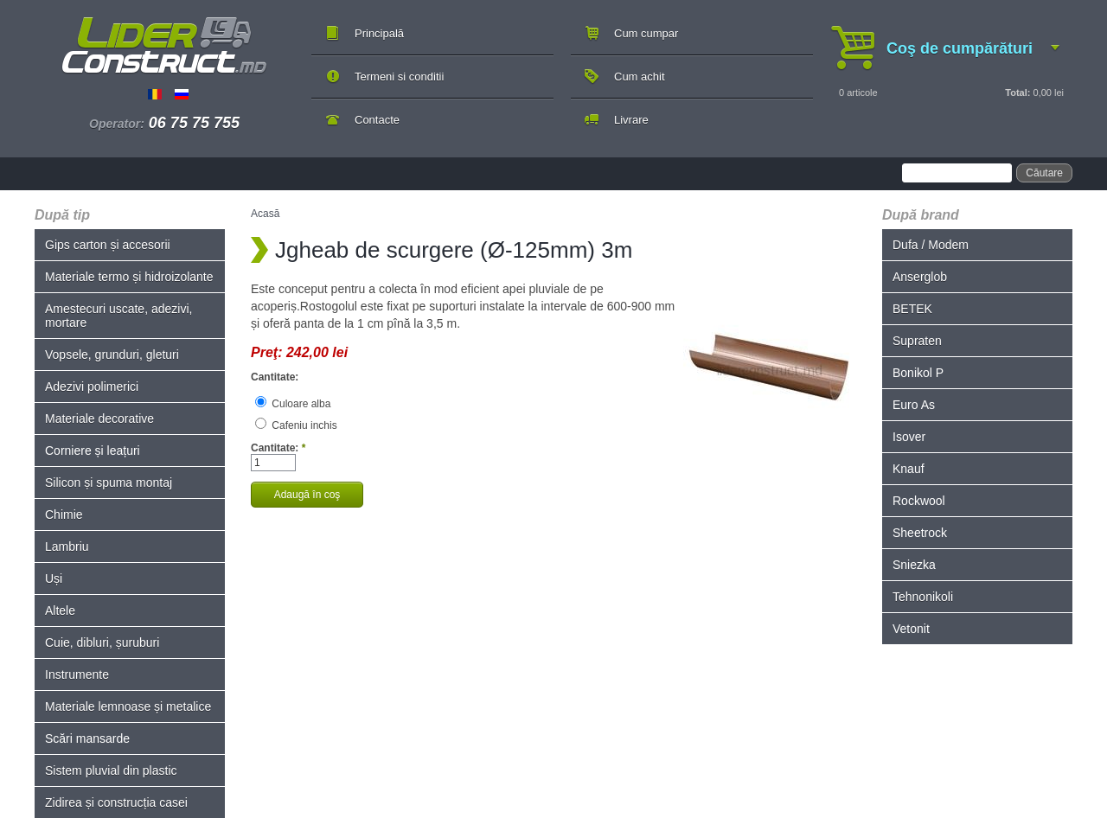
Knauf (909, 469)
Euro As (914, 405)
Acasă (265, 214)
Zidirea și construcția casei (116, 802)
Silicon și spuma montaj (108, 482)
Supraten (917, 341)
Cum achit (639, 76)
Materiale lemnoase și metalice (128, 706)
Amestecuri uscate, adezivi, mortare (118, 315)
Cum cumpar (646, 33)
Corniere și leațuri (92, 450)
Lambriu (67, 546)
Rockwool (919, 501)
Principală (379, 33)
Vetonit (911, 629)
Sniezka (914, 565)
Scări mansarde (87, 738)
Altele (60, 610)
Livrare (631, 119)
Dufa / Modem (931, 245)
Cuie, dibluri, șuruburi (102, 642)
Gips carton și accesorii (107, 245)
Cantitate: (274, 377)
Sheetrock (920, 533)
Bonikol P (918, 373)
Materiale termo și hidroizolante (129, 277)
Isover (909, 437)
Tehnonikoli (923, 597)
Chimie (64, 514)
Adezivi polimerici (91, 386)
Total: (1017, 92)
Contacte (377, 119)
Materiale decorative (99, 418)
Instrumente (77, 674)
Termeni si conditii (399, 76)
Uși (53, 578)
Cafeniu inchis (296, 425)
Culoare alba (292, 404)
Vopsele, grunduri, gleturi (112, 354)
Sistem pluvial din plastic (111, 770)
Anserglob (920, 277)
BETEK (912, 309)
